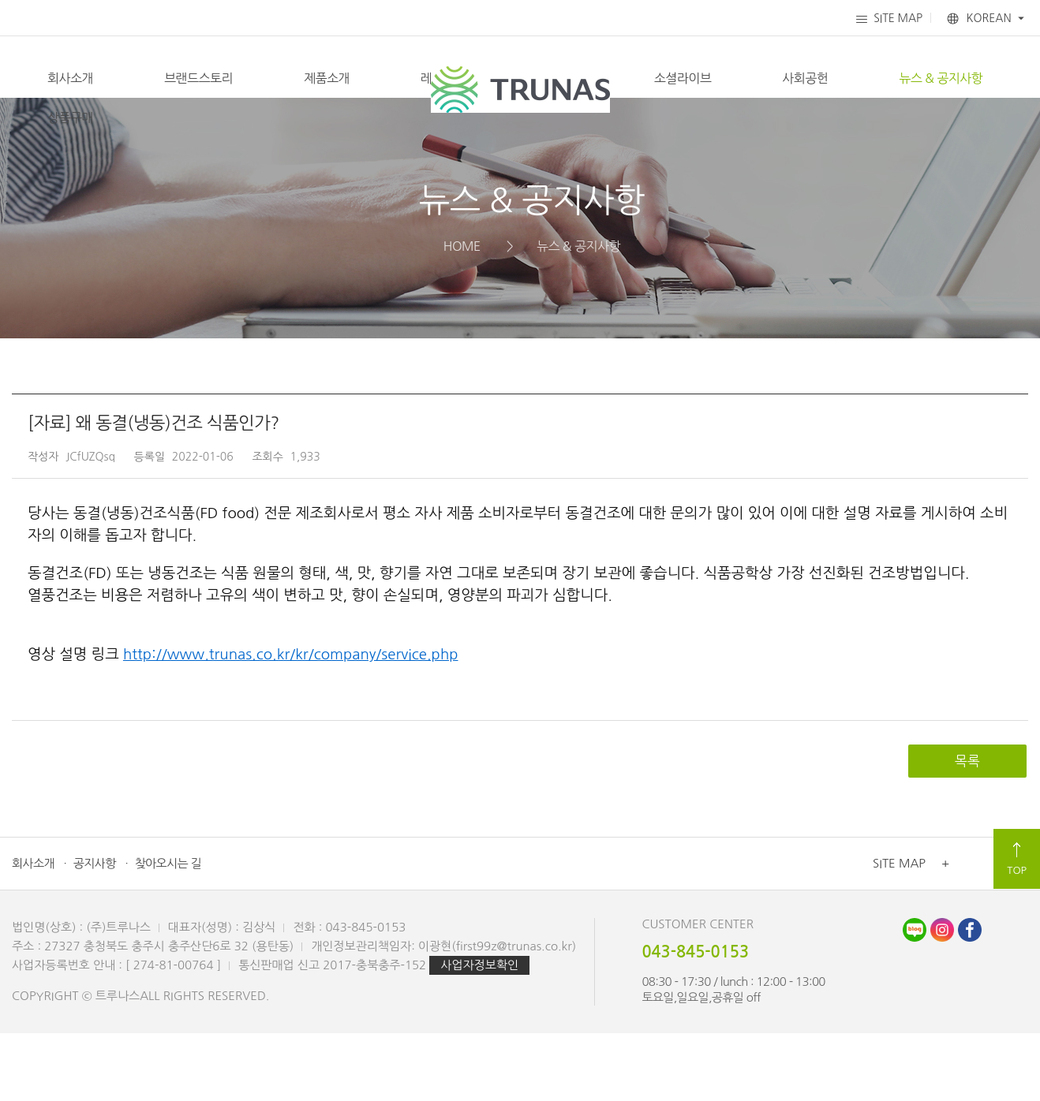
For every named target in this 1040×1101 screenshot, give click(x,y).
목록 (967, 828)
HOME (462, 314)
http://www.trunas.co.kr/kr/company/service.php (290, 722)
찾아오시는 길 (168, 931)
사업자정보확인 (479, 1033)
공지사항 (94, 931)
